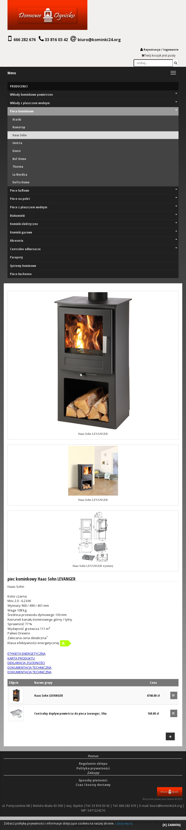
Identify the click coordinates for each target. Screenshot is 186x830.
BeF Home (19, 158)
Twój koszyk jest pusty (159, 55)
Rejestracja (152, 49)
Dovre (16, 151)
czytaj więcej (124, 823)
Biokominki (93, 215)
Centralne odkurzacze (93, 249)
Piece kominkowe (93, 111)
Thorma (17, 166)
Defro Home (20, 182)
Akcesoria (93, 240)
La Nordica (19, 174)
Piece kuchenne (21, 274)
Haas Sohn (19, 135)
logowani (170, 49)
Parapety (16, 257)
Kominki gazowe (93, 232)
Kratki (16, 119)
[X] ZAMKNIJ (172, 825)
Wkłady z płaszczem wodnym (93, 103)
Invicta (17, 143)
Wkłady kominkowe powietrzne (93, 94)
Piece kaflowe (93, 190)
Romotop (18, 127)
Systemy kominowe (23, 265)
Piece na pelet (93, 198)
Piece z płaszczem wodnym (93, 207)
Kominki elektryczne (93, 224)
